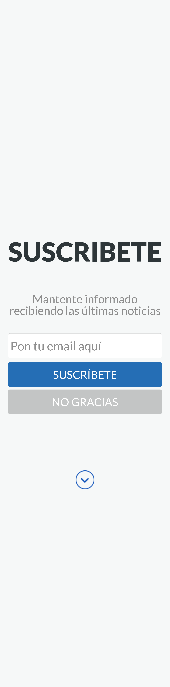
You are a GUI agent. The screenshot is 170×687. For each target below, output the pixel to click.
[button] (85, 251)
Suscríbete (85, 374)
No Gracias (85, 401)
